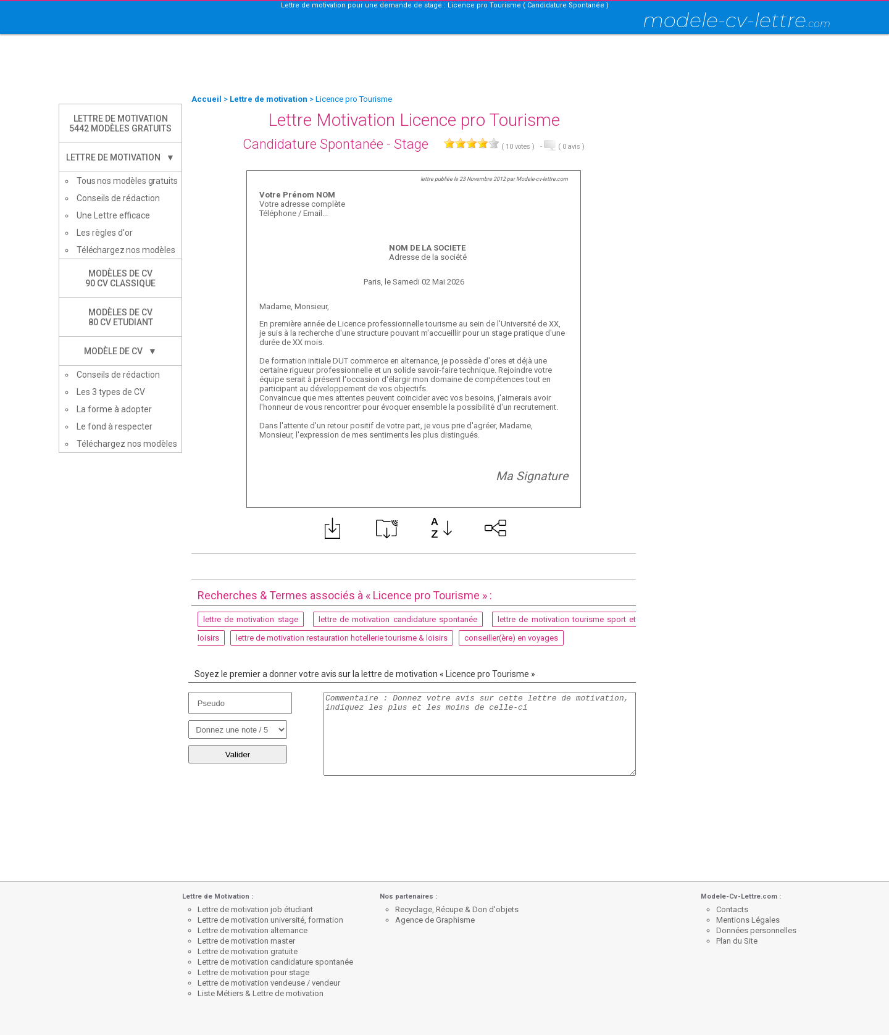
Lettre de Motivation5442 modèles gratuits (120, 123)
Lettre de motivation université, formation (270, 920)
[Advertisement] (444, 65)
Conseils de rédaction (118, 198)
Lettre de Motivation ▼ (120, 157)
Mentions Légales (748, 920)
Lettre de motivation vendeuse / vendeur (269, 982)
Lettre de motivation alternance (252, 930)
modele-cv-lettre (736, 20)
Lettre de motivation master (246, 941)
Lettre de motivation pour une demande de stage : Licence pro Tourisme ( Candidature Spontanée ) (445, 5)
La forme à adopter (114, 409)
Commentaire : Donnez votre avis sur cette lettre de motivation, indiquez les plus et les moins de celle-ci (479, 734)
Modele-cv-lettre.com (542, 179)
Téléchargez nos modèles (126, 250)
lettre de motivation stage (250, 619)
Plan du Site (737, 941)
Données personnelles (756, 930)
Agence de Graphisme (435, 920)
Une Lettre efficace (113, 215)
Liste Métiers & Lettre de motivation (260, 993)
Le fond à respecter (114, 426)
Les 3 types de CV (111, 392)
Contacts (732, 909)
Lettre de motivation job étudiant (255, 909)
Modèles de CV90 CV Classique (120, 278)
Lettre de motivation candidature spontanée (275, 961)
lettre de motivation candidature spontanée (398, 619)
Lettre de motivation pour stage (253, 972)
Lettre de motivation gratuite (248, 951)
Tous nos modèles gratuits (127, 181)
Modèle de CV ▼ (120, 351)
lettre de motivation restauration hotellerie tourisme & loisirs (342, 637)
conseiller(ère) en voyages (511, 637)
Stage (411, 144)
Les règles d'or (105, 233)
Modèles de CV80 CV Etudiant (120, 317)
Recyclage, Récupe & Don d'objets (457, 909)
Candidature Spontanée (313, 144)
